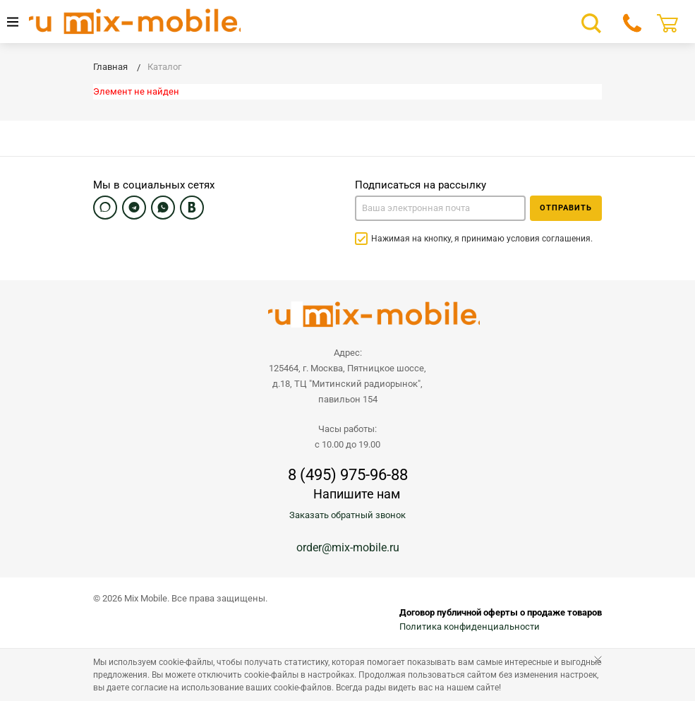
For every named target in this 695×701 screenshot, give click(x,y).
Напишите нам (356, 493)
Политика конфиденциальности (469, 626)
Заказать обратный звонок (347, 515)
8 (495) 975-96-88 (348, 475)
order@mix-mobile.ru (347, 547)
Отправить (566, 207)
